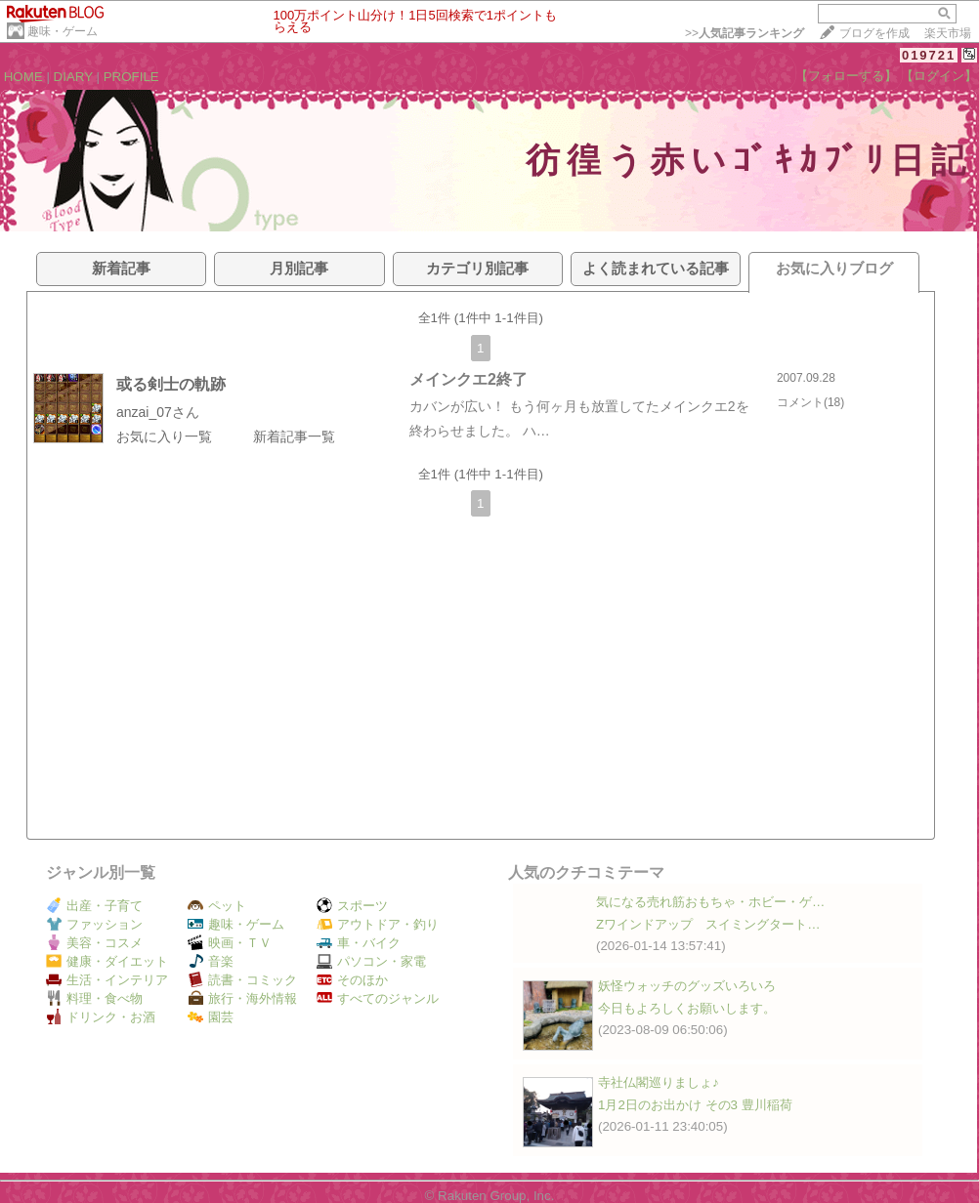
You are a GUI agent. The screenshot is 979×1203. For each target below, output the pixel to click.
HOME (23, 76)
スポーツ (352, 905)
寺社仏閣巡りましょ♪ (658, 1082)
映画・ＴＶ (230, 942)
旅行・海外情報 (242, 998)
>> (744, 33)
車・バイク (359, 942)
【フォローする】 (846, 75)
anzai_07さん (157, 412)
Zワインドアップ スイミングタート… (708, 924)
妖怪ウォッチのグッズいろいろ (687, 985)
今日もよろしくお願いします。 (687, 1008)
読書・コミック (242, 980)
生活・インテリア (107, 980)
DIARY (73, 76)
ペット (217, 905)
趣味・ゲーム (62, 31)
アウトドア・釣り (378, 924)
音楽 (211, 961)
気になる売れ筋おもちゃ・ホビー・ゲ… (710, 901)
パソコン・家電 (371, 961)
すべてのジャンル (378, 998)
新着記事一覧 (294, 436)
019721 (929, 55)
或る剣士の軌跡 (171, 384)
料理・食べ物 (94, 998)
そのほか (352, 980)
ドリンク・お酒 (100, 1017)
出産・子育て (94, 905)
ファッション (94, 924)
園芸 (211, 1017)
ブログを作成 (874, 33)
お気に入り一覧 (164, 436)
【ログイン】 (939, 75)
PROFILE (131, 76)
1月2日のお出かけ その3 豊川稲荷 (695, 1105)
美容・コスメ (94, 942)
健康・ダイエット (107, 961)
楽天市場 (947, 33)
